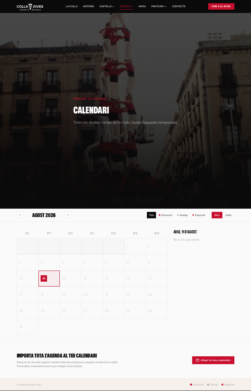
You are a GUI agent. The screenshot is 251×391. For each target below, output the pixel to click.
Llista (228, 215)
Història (88, 6)
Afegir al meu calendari (213, 360)
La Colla (71, 6)
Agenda (126, 7)
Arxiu (142, 6)
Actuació (165, 215)
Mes (217, 215)
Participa (159, 6)
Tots (151, 215)
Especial (198, 215)
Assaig (182, 215)
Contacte (179, 6)
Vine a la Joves (221, 6)
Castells (106, 6)
